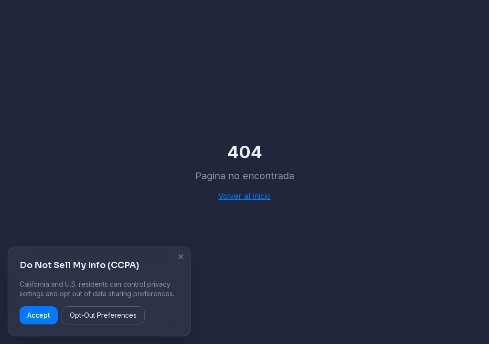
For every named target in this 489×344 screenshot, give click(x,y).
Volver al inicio (244, 196)
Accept (38, 315)
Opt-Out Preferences (103, 315)
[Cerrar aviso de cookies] (181, 256)
